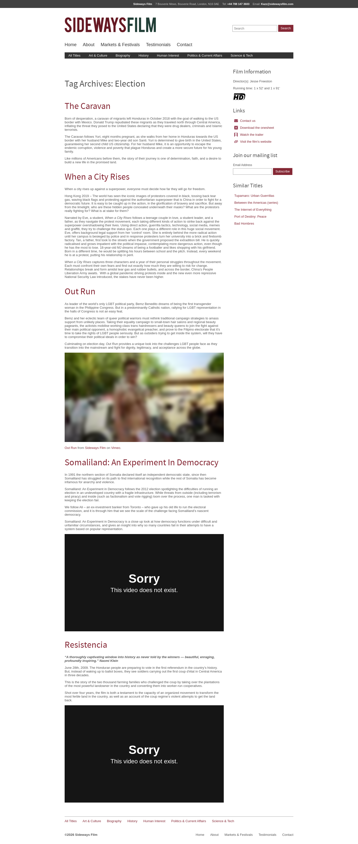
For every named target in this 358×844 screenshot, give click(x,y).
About (88, 44)
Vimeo (115, 448)
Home (71, 44)
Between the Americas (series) (256, 202)
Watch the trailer (248, 134)
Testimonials (158, 44)
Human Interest (168, 55)
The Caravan (88, 106)
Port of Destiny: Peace (250, 216)
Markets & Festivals (120, 44)
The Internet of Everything (252, 209)
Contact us (244, 121)
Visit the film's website (252, 141)
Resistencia (86, 645)
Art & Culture (98, 55)
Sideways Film (95, 448)
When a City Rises (97, 177)
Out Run (80, 292)
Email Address (242, 165)
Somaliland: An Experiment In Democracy (142, 463)
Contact (184, 44)
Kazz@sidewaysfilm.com (277, 3)
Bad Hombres (244, 223)
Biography (123, 55)
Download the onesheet (254, 128)
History (143, 55)
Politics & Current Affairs (204, 55)
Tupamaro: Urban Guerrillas (254, 196)
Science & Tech (241, 55)
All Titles (74, 55)
